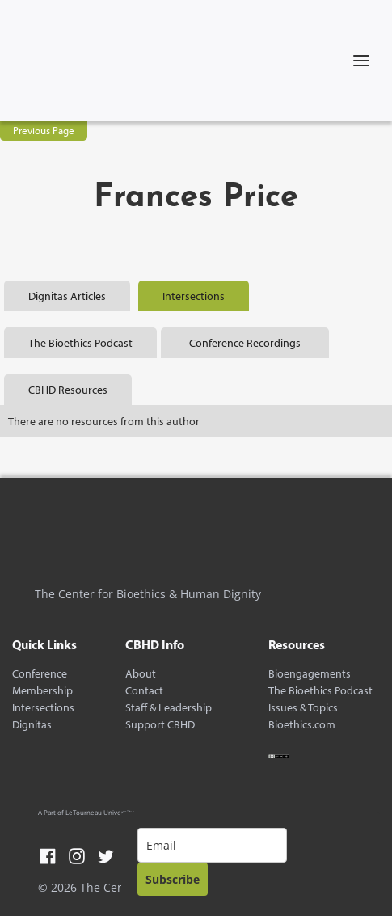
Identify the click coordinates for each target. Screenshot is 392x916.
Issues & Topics (303, 708)
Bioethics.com (301, 725)
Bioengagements (309, 674)
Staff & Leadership (168, 708)
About (140, 674)
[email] (212, 845)
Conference (39, 674)
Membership (42, 691)
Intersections (43, 708)
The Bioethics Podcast (320, 691)
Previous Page (43, 130)
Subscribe (172, 879)
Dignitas (32, 725)
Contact (144, 691)
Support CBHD (160, 725)
